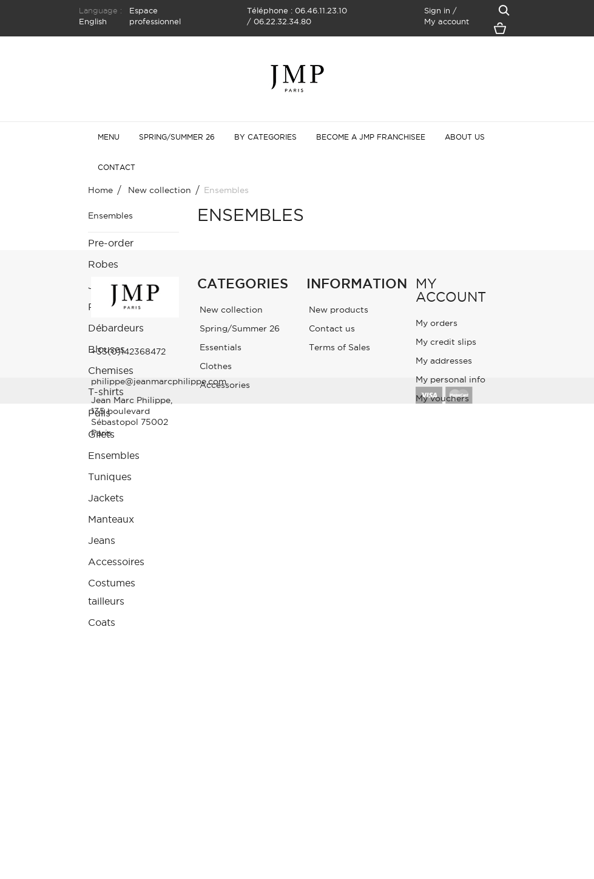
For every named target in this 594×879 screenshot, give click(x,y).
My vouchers (442, 799)
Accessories (223, 786)
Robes (103, 264)
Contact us (330, 730)
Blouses (106, 349)
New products (337, 711)
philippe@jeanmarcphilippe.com (158, 782)
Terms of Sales (338, 748)
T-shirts (106, 391)
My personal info (450, 781)
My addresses (444, 762)
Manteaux (111, 519)
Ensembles (114, 455)
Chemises (110, 370)
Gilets (101, 434)
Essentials (219, 748)
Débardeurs (116, 327)
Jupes (102, 285)
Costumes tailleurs (111, 591)
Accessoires (116, 561)
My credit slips (446, 743)
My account (451, 691)
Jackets (106, 497)
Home (100, 190)
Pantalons (111, 306)
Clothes (214, 767)
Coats (101, 622)
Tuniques (110, 476)
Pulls (99, 412)
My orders (436, 724)
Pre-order (110, 242)
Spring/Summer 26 (238, 730)
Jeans (101, 540)
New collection (230, 711)
